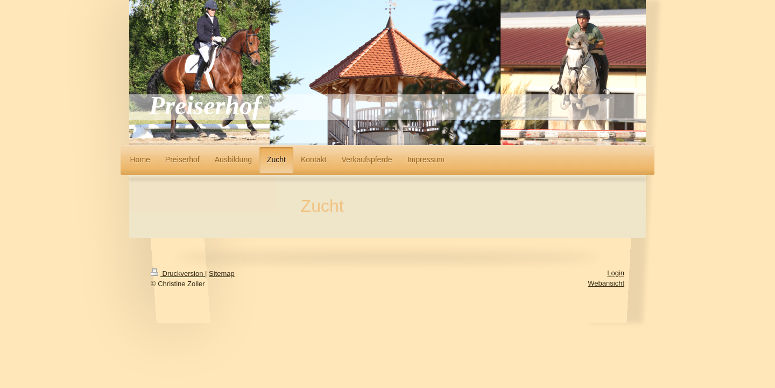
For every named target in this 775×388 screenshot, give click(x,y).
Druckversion (178, 273)
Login (615, 273)
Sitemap (222, 273)
